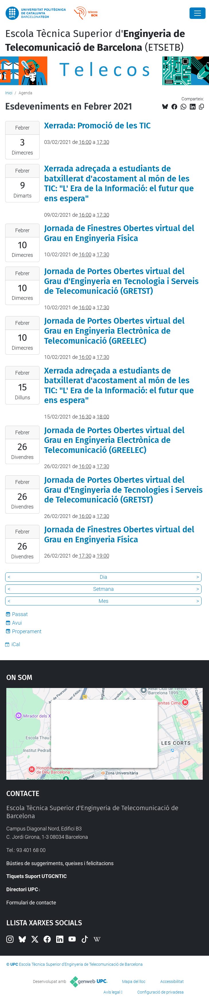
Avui (17, 623)
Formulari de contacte (31, 903)
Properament (27, 631)
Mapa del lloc (133, 981)
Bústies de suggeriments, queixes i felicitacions (60, 863)
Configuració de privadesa (160, 992)
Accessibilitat (172, 981)
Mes (103, 601)
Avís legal (111, 992)
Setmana (103, 589)
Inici (8, 93)
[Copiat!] (201, 106)
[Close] (198, 13)
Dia (103, 577)
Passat (20, 614)
